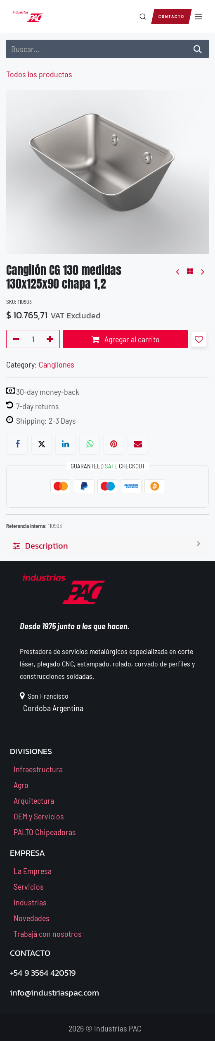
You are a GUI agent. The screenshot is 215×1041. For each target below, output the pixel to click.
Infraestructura (38, 769)
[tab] (107, 545)
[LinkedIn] (66, 444)
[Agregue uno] (51, 339)
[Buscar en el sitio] (150, 16)
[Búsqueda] (198, 49)
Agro (21, 785)
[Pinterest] (114, 444)
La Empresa (33, 871)
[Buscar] (142, 16)
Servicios (29, 886)
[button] (199, 339)
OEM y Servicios (39, 816)
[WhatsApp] (89, 444)
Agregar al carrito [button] (126, 339)
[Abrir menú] (198, 16)
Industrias (30, 902)
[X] (42, 444)
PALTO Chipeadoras (45, 832)
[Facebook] (17, 444)
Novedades (32, 918)
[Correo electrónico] (138, 444)
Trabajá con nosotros (48, 933)
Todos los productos (39, 74)
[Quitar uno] (14, 339)
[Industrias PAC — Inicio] (28, 16)
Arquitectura (34, 800)
